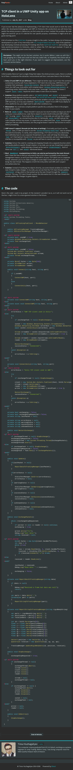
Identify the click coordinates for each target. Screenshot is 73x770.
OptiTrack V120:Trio (51, 45)
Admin (65, 2)
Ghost (53, 766)
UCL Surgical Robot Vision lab (44, 42)
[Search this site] (70, 2)
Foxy (5, 2)
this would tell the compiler (47, 97)
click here (22, 40)
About (58, 2)
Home (50, 2)
